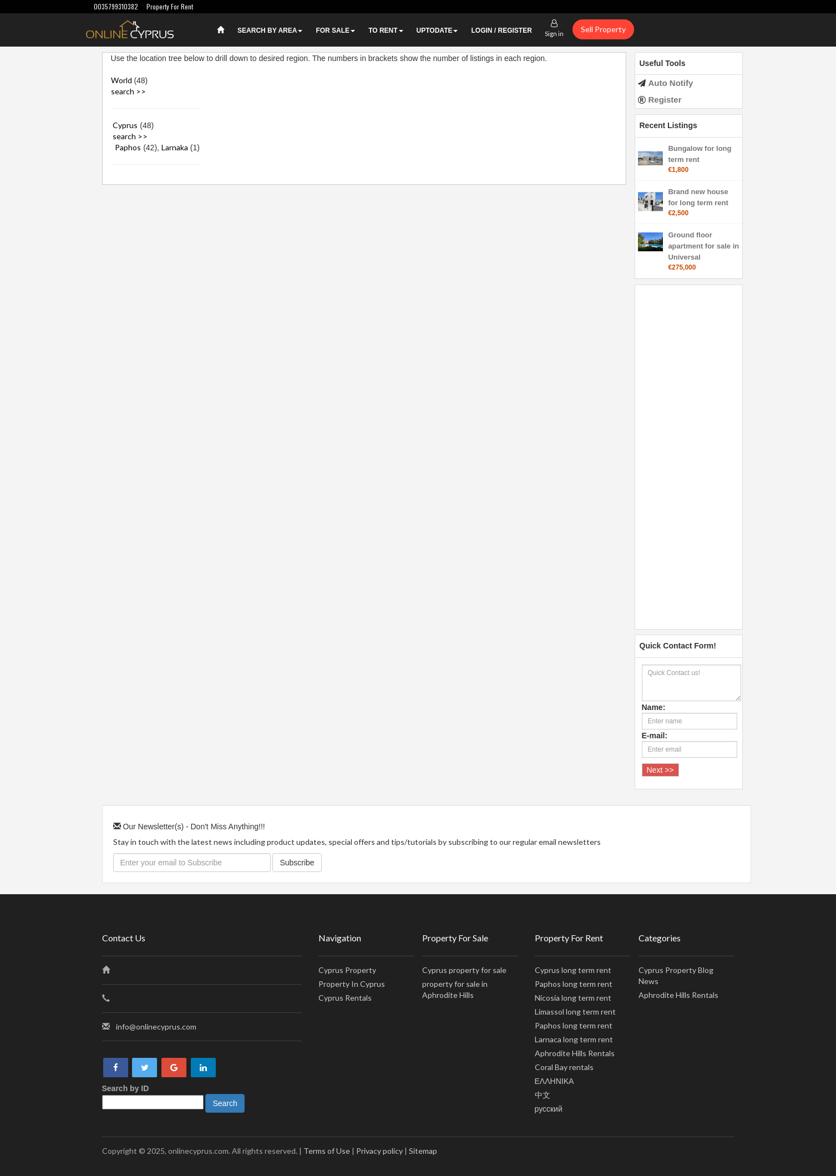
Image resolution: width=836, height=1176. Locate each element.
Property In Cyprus (351, 984)
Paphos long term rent (573, 984)
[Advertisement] (688, 451)
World (121, 80)
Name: (654, 707)
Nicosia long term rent (573, 997)
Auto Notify (670, 83)
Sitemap (423, 1150)
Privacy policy (379, 1150)
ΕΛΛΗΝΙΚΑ (554, 1081)
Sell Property (603, 29)
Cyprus (125, 125)
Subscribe (297, 862)
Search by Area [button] (269, 30)
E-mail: (655, 735)
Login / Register (501, 30)
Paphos (128, 147)
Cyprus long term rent (573, 970)
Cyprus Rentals (345, 997)
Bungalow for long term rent (699, 154)
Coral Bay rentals (564, 1067)
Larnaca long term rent (574, 1039)
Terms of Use (326, 1150)
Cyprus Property (347, 970)
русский (549, 1108)
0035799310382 (116, 6)
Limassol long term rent (575, 1011)
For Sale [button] (335, 30)
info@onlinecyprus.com (156, 1026)
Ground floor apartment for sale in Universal (703, 246)
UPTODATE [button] (437, 30)
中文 (542, 1094)
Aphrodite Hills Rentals (575, 1053)
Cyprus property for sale (464, 970)
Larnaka (174, 147)
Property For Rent (169, 6)
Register (665, 99)
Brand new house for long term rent (698, 197)
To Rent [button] (385, 30)
